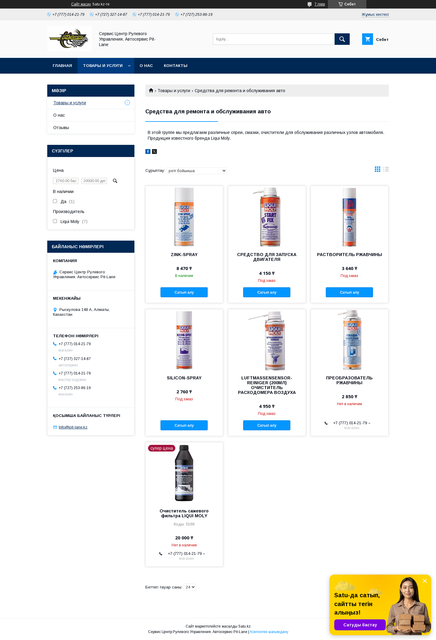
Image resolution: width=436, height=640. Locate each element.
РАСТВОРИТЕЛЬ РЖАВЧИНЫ (349, 254)
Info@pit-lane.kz (73, 427)
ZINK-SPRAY (184, 254)
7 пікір (320, 4)
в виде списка (386, 170)
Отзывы (61, 127)
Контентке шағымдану (269, 632)
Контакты (175, 65)
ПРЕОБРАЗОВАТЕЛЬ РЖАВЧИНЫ (349, 380)
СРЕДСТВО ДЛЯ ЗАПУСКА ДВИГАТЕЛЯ (266, 257)
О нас (146, 65)
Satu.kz (244, 626)
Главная (62, 65)
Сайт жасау (81, 4)
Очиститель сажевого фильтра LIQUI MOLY (184, 513)
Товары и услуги (103, 65)
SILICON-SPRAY (184, 377)
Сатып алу (184, 292)
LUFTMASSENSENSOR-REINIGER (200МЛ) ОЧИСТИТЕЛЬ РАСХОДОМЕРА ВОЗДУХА (267, 385)
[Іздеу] (342, 39)
